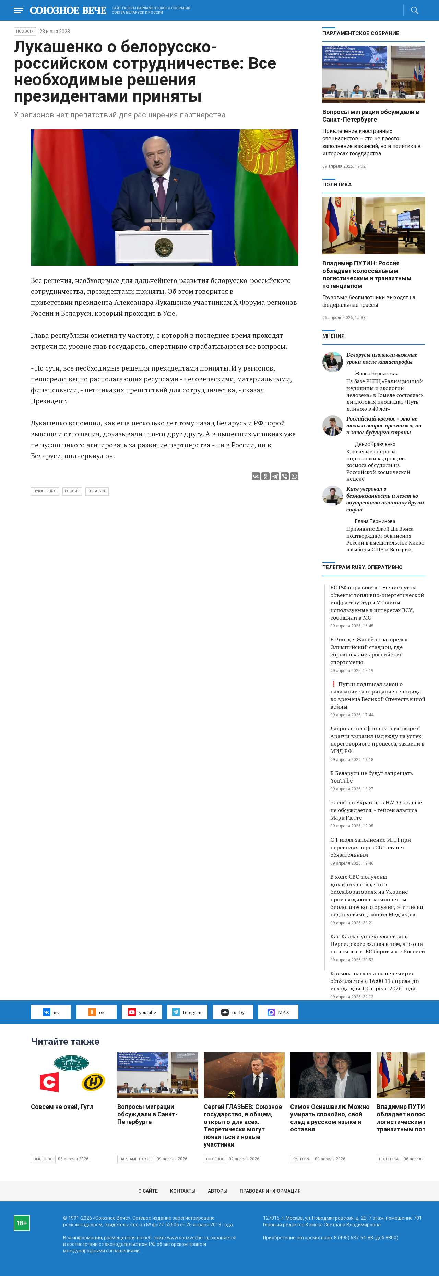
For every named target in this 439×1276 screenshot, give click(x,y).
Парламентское (136, 1159)
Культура (301, 1159)
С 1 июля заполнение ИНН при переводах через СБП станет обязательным (370, 847)
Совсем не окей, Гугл (62, 1106)
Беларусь (97, 491)
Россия (72, 491)
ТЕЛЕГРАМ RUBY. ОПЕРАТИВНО (362, 567)
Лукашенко (45, 491)
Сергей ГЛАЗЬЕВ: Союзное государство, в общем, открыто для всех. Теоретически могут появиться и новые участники (243, 1125)
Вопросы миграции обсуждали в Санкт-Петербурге (370, 115)
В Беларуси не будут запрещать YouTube (371, 776)
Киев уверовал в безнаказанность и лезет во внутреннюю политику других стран (385, 499)
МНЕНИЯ (333, 336)
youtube (142, 1012)
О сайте (148, 1191)
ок (96, 1012)
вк (51, 1012)
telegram (187, 1012)
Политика (337, 185)
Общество (43, 1159)
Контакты (182, 1191)
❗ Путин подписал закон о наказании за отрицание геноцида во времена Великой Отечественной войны (377, 695)
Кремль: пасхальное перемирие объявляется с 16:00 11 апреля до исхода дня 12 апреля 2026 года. (374, 980)
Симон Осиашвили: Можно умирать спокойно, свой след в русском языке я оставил (330, 1118)
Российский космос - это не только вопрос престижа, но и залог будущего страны (384, 425)
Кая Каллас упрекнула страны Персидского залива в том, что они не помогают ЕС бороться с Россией (377, 944)
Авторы (217, 1191)
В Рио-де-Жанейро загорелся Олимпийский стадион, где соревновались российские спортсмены (369, 651)
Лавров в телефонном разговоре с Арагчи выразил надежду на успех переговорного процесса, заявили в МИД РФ (377, 740)
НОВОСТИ (25, 31)
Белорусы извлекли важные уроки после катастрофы (381, 358)
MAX (278, 1012)
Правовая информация (270, 1191)
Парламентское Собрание (360, 33)
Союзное (215, 1159)
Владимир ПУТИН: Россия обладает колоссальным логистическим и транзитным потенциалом (367, 274)
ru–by (233, 1012)
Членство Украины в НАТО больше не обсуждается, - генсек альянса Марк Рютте (376, 810)
